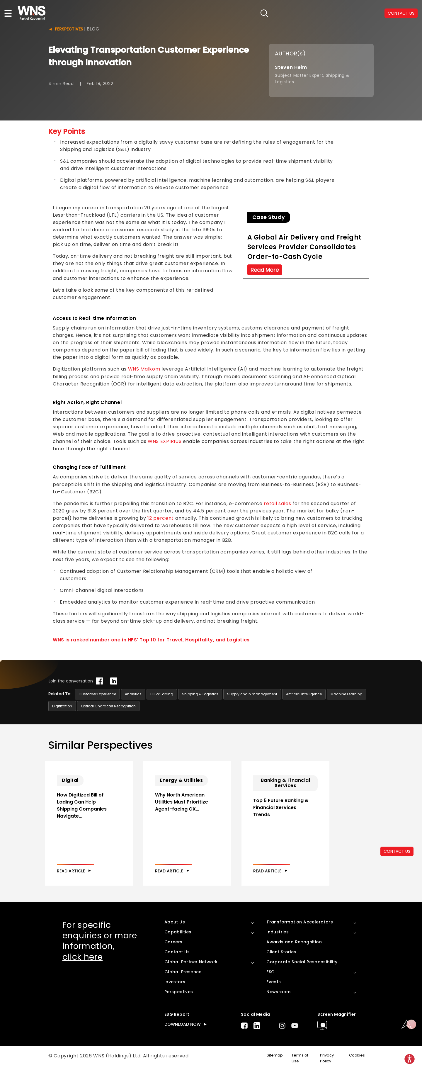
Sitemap (275, 1055)
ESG (270, 972)
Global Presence (183, 972)
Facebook (244, 1025)
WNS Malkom (144, 369)
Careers (173, 942)
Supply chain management (252, 694)
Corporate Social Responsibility (301, 962)
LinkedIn (256, 1025)
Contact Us (177, 952)
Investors (175, 982)
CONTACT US (401, 13)
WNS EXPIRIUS (164, 441)
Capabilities (177, 932)
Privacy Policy (327, 1058)
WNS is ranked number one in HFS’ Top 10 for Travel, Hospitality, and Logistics (151, 639)
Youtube (294, 1025)
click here (82, 957)
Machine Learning (347, 694)
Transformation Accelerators (299, 922)
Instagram (282, 1026)
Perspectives (69, 29)
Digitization (62, 706)
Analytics (133, 694)
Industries (277, 932)
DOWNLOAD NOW (182, 1024)
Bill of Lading (161, 694)
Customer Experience (97, 694)
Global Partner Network (191, 962)
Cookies (357, 1055)
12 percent (160, 518)
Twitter (269, 1025)
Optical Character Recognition (108, 706)
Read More (265, 270)
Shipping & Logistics (200, 694)
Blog (93, 29)
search (264, 13)
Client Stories (281, 952)
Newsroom (278, 992)
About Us (174, 922)
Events (273, 982)
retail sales (277, 503)
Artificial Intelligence (304, 694)
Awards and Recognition (294, 942)
